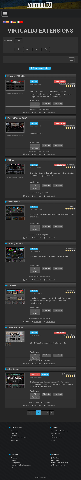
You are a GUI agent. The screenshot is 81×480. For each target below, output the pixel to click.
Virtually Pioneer (15, 244)
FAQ (52, 436)
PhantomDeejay (69, 374)
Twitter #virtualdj (58, 465)
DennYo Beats (70, 126)
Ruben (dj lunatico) (68, 84)
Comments (37, 112)
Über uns (14, 458)
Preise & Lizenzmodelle (19, 438)
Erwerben (14, 433)
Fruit (73, 206)
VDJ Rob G (71, 248)
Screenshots (15, 440)
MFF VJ (10, 160)
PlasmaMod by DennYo (18, 118)
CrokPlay (11, 285)
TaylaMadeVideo (15, 327)
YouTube (55, 460)
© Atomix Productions (40, 478)
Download (14, 431)
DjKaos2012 (71, 290)
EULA (13, 467)
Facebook (55, 458)
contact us (14, 460)
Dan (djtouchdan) (69, 335)
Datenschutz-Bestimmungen (21, 465)
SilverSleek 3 (13, 369)
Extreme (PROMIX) (16, 76)
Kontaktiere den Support (59, 431)
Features (14, 436)
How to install (50, 112)
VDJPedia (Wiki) (57, 438)
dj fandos (72, 165)
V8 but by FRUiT (14, 202)
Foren (53, 440)
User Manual (55, 433)
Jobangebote (15, 463)
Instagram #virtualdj (59, 463)
